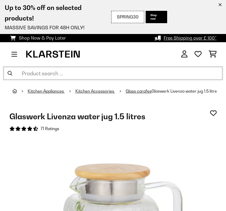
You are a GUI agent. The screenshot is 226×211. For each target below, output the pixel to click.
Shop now (153, 16)
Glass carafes (139, 91)
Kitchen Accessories (95, 91)
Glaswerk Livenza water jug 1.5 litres (185, 91)
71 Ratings (50, 128)
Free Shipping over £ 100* (190, 37)
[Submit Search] (10, 73)
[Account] (184, 54)
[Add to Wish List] (213, 113)
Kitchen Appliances (46, 91)
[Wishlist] (198, 54)
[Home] (20, 91)
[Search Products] (113, 73)
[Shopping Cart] (213, 54)
